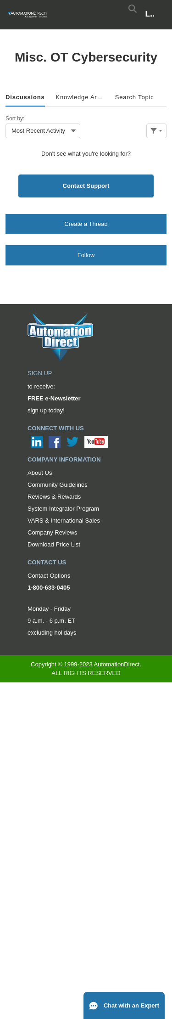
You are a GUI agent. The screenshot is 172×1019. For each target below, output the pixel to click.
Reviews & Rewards (54, 496)
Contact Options (49, 575)
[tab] (25, 98)
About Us (40, 472)
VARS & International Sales (64, 520)
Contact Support (86, 185)
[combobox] (43, 131)
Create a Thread (85, 223)
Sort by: (15, 118)
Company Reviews (52, 532)
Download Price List (54, 544)
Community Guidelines (58, 484)
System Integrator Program (63, 508)
